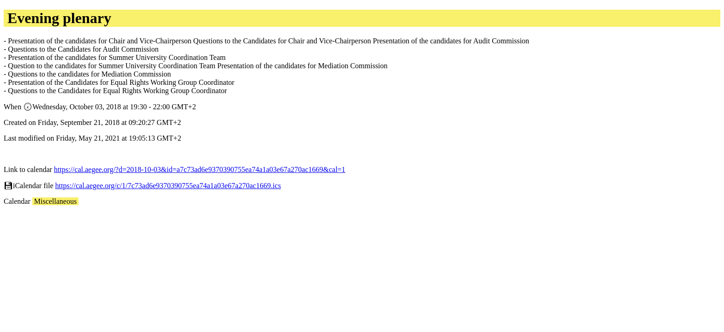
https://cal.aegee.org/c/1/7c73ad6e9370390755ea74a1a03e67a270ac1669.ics (168, 186)
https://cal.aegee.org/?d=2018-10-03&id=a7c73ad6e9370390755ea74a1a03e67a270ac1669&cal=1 (199, 169)
